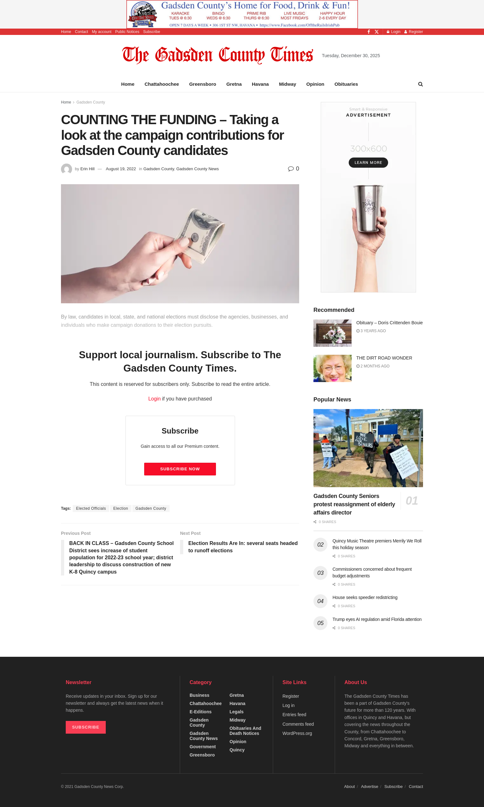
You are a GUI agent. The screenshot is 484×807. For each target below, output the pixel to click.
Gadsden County (91, 102)
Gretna (234, 84)
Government (203, 746)
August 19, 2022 (121, 168)
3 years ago (371, 331)
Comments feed (298, 724)
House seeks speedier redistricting (365, 597)
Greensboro (202, 84)
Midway (287, 84)
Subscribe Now (180, 469)
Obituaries (346, 84)
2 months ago (373, 366)
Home (66, 32)
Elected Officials (91, 508)
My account (101, 32)
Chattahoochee (162, 84)
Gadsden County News (197, 168)
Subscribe (151, 32)
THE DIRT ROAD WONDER (384, 357)
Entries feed (294, 714)
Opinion (315, 84)
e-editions (201, 711)
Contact (81, 32)
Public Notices (127, 32)
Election (120, 508)
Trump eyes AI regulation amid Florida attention (377, 619)
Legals (237, 711)
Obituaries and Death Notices (245, 731)
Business (199, 695)
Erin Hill (87, 168)
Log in (289, 705)
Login (393, 32)
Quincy (237, 749)
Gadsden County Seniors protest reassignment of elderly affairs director (354, 504)
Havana (260, 84)
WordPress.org (297, 733)
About (349, 786)
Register (413, 32)
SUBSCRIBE (85, 727)
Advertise (369, 786)
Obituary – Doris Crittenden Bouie (389, 322)
